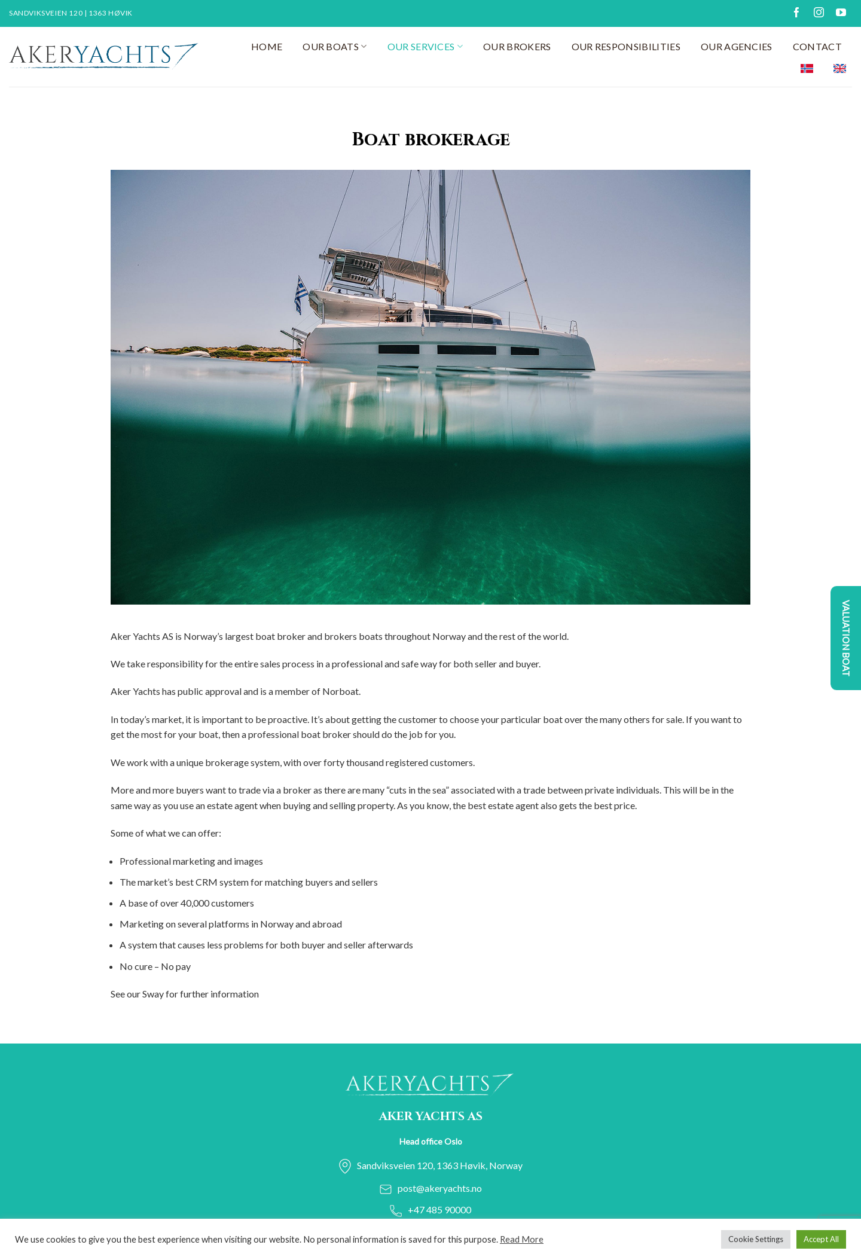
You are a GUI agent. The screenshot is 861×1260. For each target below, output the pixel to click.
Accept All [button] (821, 1239)
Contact (817, 46)
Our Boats (335, 47)
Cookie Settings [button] (755, 1239)
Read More (522, 1239)
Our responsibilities (626, 46)
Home (266, 46)
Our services (425, 47)
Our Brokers (517, 46)
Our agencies (737, 46)
